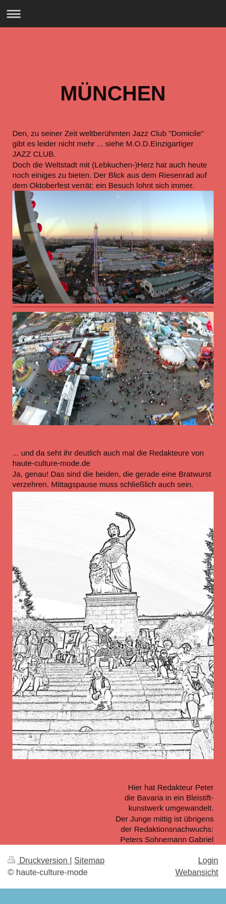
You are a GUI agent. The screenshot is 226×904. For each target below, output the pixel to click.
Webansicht (196, 872)
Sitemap (89, 860)
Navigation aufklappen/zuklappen (113, 14)
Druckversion (39, 860)
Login (208, 860)
